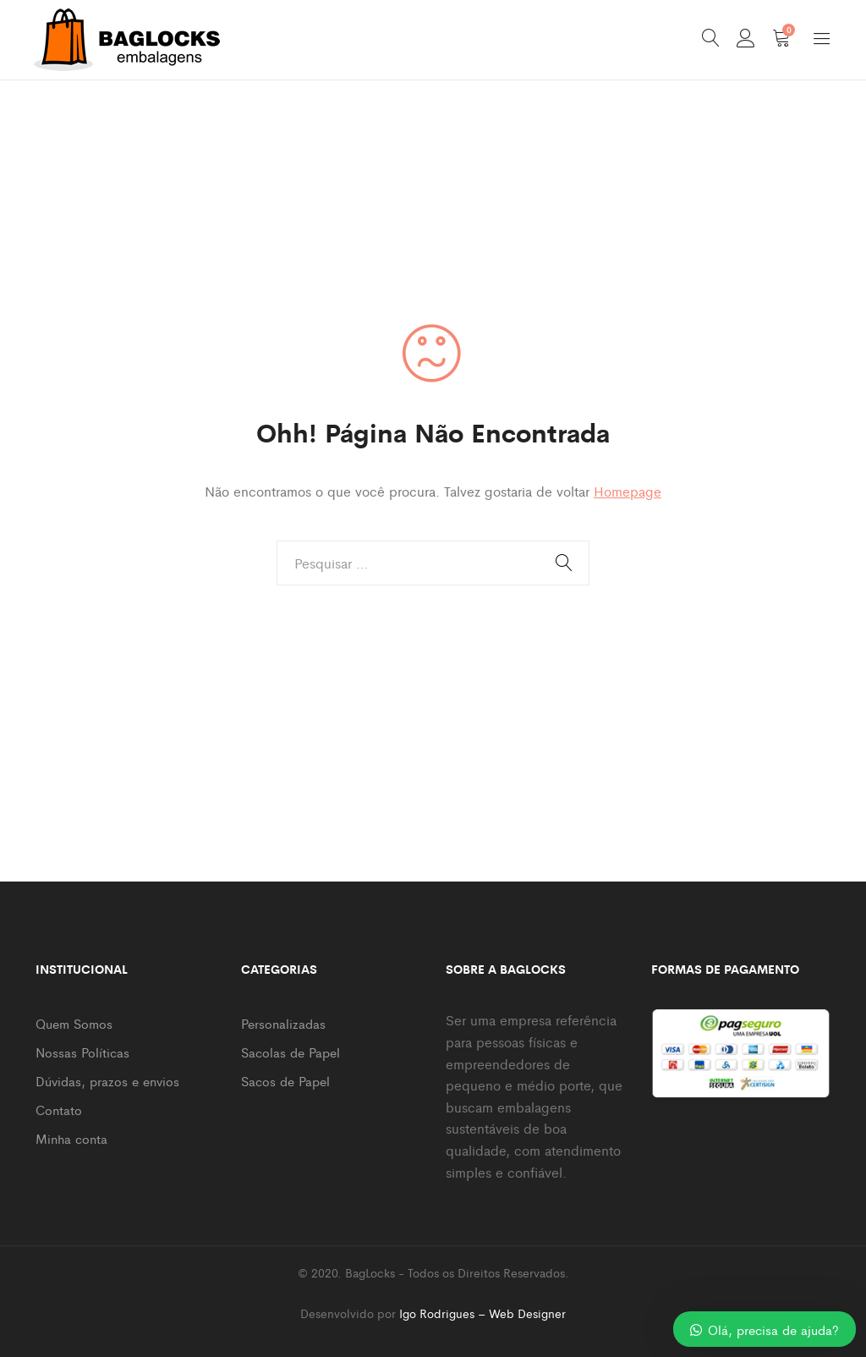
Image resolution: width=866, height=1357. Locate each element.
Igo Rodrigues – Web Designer (482, 1313)
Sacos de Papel (285, 1081)
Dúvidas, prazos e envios (107, 1081)
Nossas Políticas (82, 1052)
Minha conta (71, 1138)
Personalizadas (283, 1023)
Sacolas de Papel (290, 1052)
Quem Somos (74, 1023)
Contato (59, 1109)
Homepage (627, 491)
